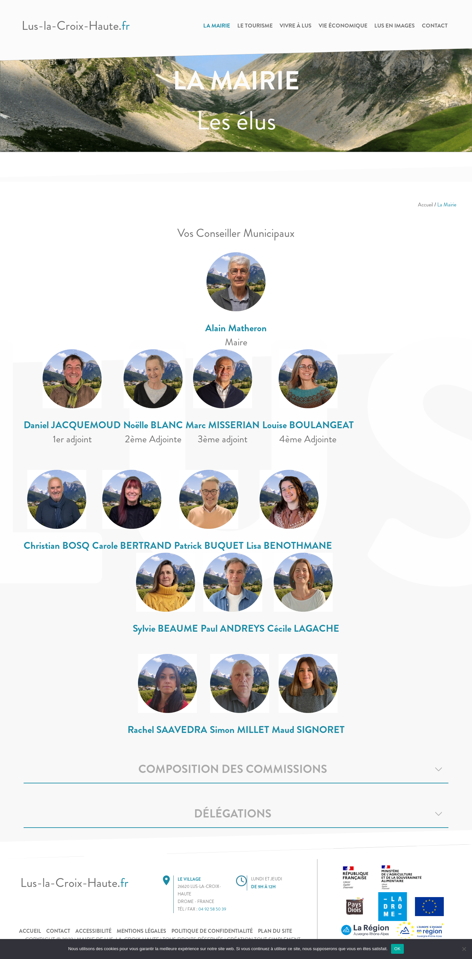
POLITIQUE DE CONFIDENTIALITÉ (212, 931)
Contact (435, 26)
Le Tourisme (255, 26)
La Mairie (216, 26)
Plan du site (275, 931)
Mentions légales (141, 931)
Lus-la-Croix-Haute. (76, 25)
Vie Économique (343, 26)
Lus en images (394, 26)
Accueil (425, 204)
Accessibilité (93, 931)
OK (397, 948)
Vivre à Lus (295, 26)
